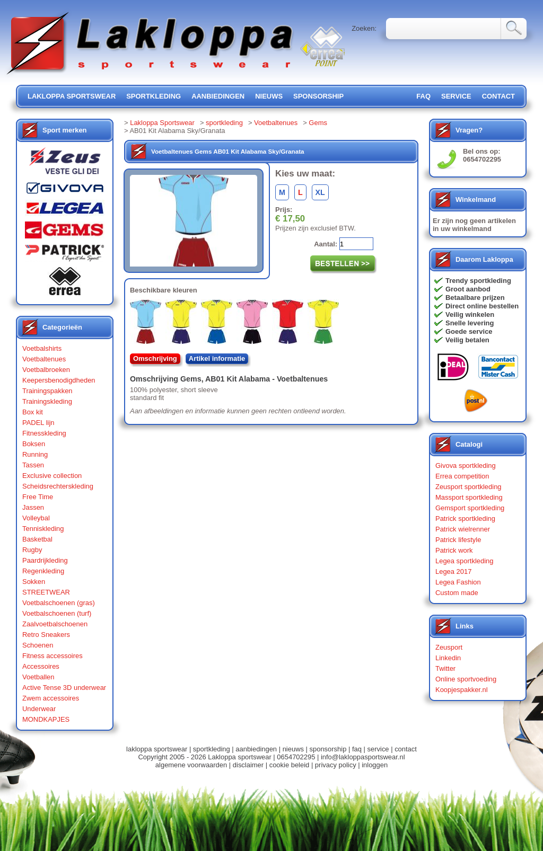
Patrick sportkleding (465, 518)
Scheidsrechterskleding (57, 486)
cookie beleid (289, 765)
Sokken (33, 582)
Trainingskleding (47, 401)
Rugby (32, 550)
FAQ (423, 96)
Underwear (39, 709)
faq (357, 749)
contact (498, 96)
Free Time (37, 497)
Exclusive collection (52, 476)
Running (35, 454)
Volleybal (36, 518)
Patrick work (454, 550)
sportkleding (153, 96)
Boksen (33, 444)
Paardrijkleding (45, 560)
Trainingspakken (47, 391)
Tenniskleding (43, 529)
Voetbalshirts (42, 348)
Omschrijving (155, 358)
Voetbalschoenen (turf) (56, 613)
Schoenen (37, 645)
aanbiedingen (217, 96)
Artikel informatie (217, 358)
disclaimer (248, 765)
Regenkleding (43, 571)
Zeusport (448, 647)
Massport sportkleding (469, 497)
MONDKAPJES (45, 719)
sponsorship (318, 96)
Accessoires (40, 666)
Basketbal (37, 539)
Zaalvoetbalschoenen (54, 624)
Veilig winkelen (469, 314)
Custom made (456, 593)
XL (320, 192)
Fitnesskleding (44, 433)
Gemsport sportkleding (469, 508)
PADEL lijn (38, 423)
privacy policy (335, 765)
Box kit (32, 412)
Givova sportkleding (465, 465)
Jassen (33, 507)
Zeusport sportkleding (468, 487)
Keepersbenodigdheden (58, 380)
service (456, 96)
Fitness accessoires (52, 656)
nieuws (269, 96)
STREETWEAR (46, 592)
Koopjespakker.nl (461, 690)
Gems (318, 123)
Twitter (445, 668)
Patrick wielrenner (462, 529)
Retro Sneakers (46, 635)
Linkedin (448, 658)
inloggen (375, 765)
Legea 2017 (453, 571)
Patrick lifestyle (458, 540)
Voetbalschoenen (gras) (58, 603)
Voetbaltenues (44, 359)
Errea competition (462, 476)
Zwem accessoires (50, 698)
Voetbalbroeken (46, 370)
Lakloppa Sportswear (162, 123)
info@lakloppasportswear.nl (363, 757)
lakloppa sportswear (72, 96)
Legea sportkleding (464, 561)
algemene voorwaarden (191, 765)
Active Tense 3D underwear (64, 688)
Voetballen (38, 677)
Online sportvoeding (465, 679)
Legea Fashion (458, 582)
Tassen (33, 465)
